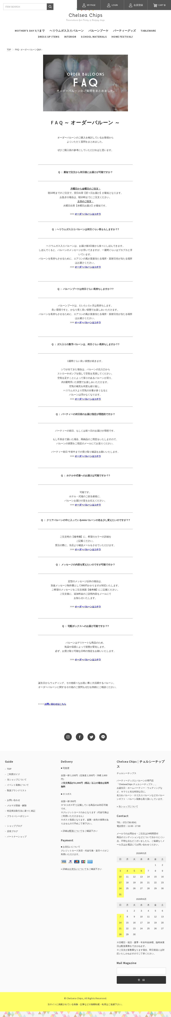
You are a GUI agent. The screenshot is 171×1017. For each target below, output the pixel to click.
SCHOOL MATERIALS (94, 36)
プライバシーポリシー (18, 816)
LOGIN (112, 5)
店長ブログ (12, 831)
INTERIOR (70, 36)
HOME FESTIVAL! (122, 36)
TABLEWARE (148, 30)
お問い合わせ (13, 800)
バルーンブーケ (99, 30)
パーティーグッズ (124, 30)
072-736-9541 (129, 822)
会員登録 (136, 5)
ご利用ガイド (13, 774)
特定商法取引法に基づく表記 (21, 811)
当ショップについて (17, 779)
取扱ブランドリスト (17, 790)
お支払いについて (78, 869)
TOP (9, 49)
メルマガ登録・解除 (17, 805)
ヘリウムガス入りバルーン (67, 30)
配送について (75, 831)
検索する (50, 6)
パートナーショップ (17, 836)
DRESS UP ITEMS (48, 36)
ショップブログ (14, 826)
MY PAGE (89, 5)
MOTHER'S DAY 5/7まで (30, 30)
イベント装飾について (18, 785)
